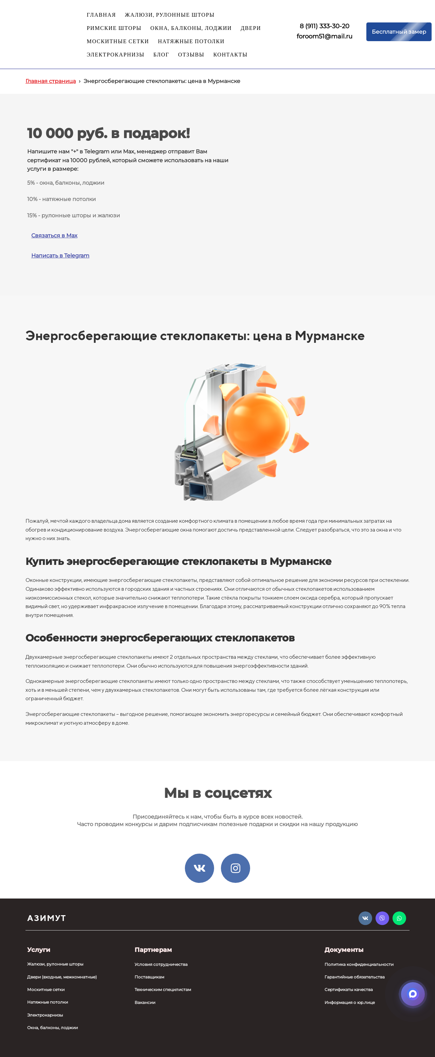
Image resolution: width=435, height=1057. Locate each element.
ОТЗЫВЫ (191, 55)
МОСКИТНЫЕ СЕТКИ (118, 41)
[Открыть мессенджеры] (413, 994)
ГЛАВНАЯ (101, 15)
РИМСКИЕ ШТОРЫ (114, 28)
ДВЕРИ (251, 28)
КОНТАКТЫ (230, 55)
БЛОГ (161, 55)
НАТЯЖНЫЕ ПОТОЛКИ (191, 41)
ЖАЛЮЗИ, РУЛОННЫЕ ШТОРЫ (169, 15)
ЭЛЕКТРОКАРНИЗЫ (115, 55)
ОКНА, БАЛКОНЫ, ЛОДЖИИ (191, 28)
